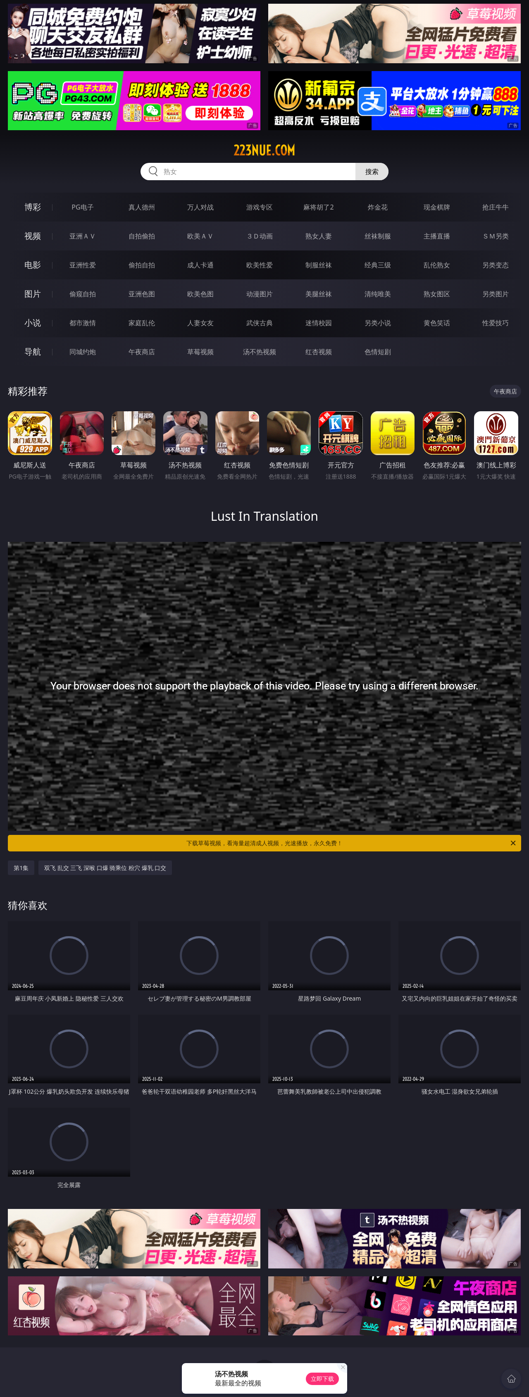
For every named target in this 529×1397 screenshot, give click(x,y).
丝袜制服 (378, 236)
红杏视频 (318, 351)
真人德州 (142, 207)
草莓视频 (200, 351)
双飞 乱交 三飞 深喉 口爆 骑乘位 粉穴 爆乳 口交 (105, 868)
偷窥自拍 (82, 293)
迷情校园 (318, 322)
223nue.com (264, 150)
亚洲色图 (142, 293)
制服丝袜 (318, 264)
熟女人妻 (318, 236)
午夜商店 (142, 351)
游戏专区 (259, 207)
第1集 (21, 868)
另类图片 (495, 293)
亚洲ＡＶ (82, 236)
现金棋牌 (437, 207)
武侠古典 (259, 322)
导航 (32, 351)
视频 (32, 235)
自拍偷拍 (142, 236)
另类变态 (495, 264)
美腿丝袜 (318, 293)
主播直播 (437, 236)
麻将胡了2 (318, 207)
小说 (32, 322)
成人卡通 (200, 264)
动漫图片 (259, 293)
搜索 (372, 171)
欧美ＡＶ (200, 236)
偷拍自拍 (142, 264)
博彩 (32, 206)
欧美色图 (200, 293)
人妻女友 (200, 322)
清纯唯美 (378, 293)
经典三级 (378, 264)
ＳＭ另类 (495, 236)
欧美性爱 (259, 264)
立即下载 (322, 1379)
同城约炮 (82, 351)
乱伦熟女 (437, 264)
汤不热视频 (259, 351)
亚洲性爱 (82, 264)
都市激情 (82, 322)
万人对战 (200, 207)
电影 (32, 264)
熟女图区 (437, 293)
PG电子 (82, 207)
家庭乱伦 (142, 322)
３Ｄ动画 (259, 236)
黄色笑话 (437, 322)
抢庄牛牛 (495, 207)
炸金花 (378, 207)
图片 (32, 293)
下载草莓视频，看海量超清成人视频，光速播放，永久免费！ (351, 843)
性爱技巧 (495, 322)
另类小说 (378, 322)
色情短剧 (378, 351)
